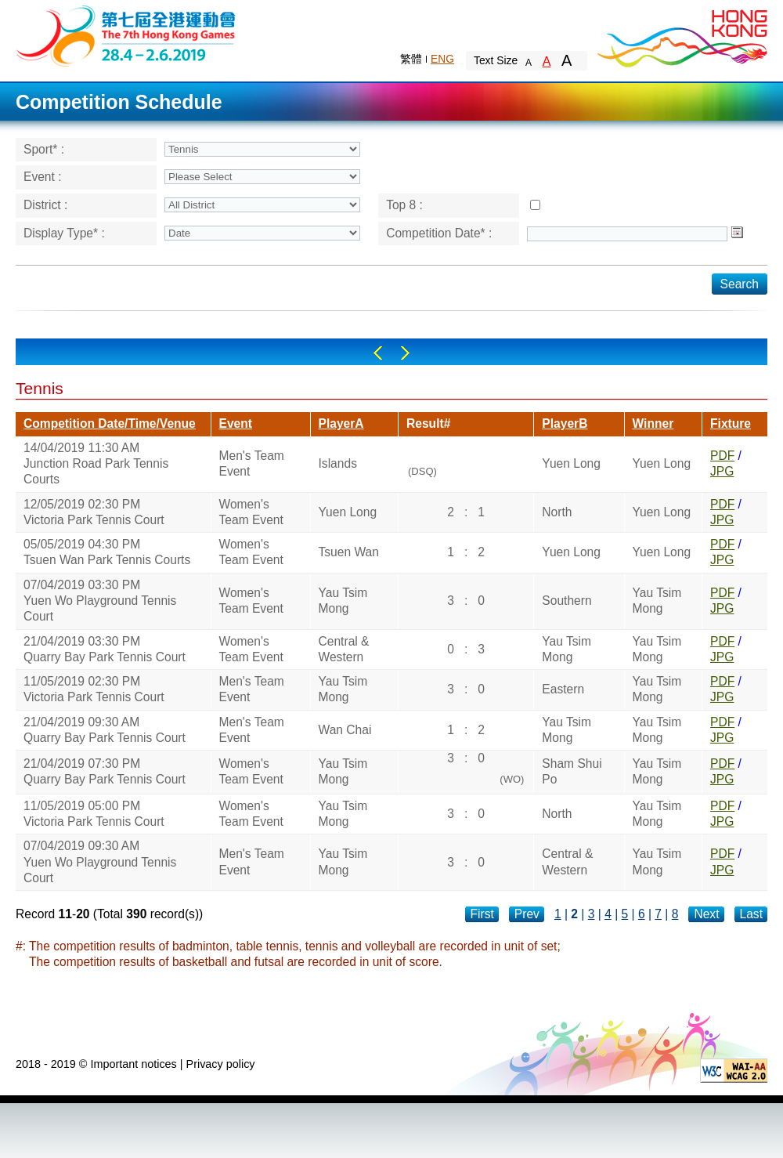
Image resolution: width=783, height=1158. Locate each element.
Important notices (133, 1064)
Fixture (730, 423)
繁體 (411, 58)
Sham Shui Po (571, 771)
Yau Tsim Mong (343, 600)
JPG (722, 471)
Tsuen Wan (349, 552)
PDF (722, 455)
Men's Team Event (251, 463)
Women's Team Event (251, 512)
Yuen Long (571, 463)
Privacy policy (220, 1064)
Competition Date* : (439, 233)
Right (405, 353)
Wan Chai (345, 729)
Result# (428, 423)
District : (45, 205)
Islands (338, 463)
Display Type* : (64, 233)
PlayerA (341, 423)
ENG (442, 58)
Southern (566, 600)
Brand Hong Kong (681, 35)
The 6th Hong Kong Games (126, 35)
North (557, 512)
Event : (42, 176)
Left (377, 353)
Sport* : (43, 149)
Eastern (563, 689)
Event (235, 423)
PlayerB (564, 423)
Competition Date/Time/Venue (109, 423)
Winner (653, 423)
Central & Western (344, 649)
